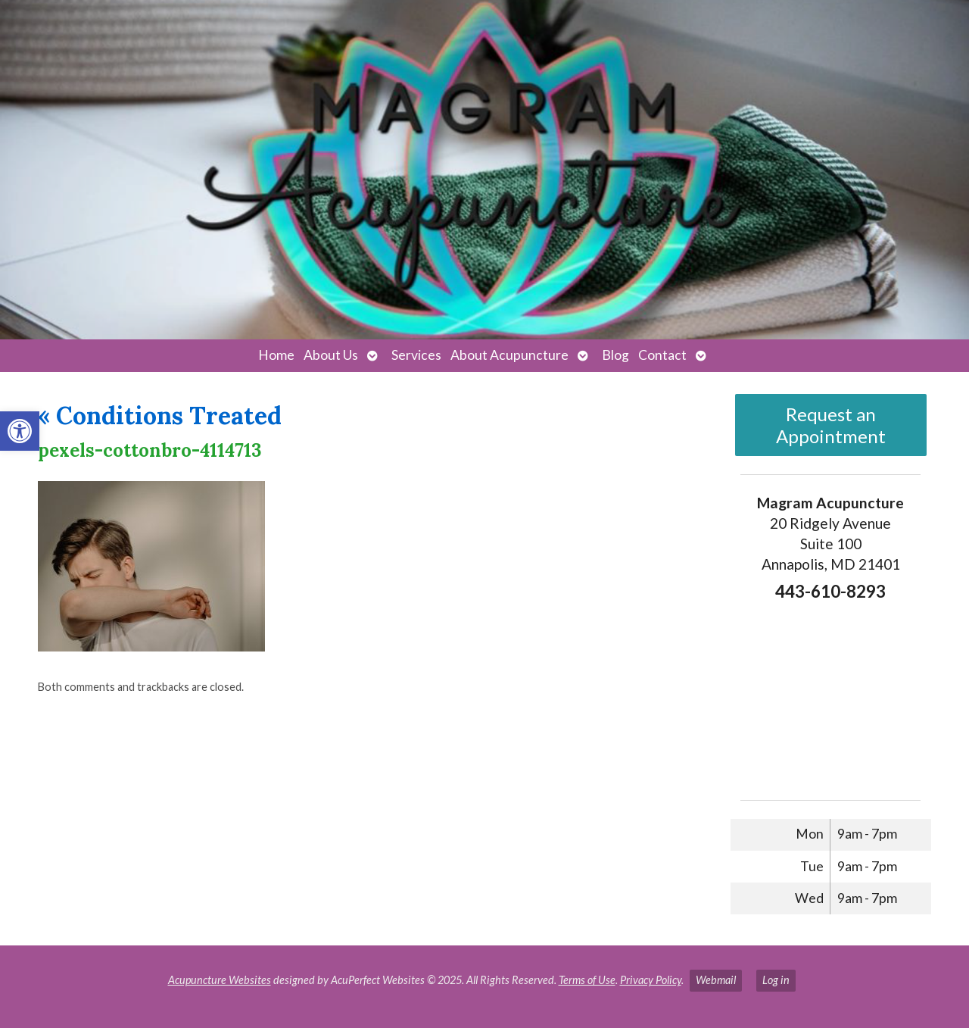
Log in (776, 979)
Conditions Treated (160, 415)
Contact (662, 355)
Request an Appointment (831, 425)
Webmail (716, 979)
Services (416, 355)
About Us (331, 355)
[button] (19, 431)
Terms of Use (587, 979)
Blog (615, 355)
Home (276, 355)
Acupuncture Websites (219, 979)
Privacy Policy (650, 979)
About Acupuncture (509, 355)
